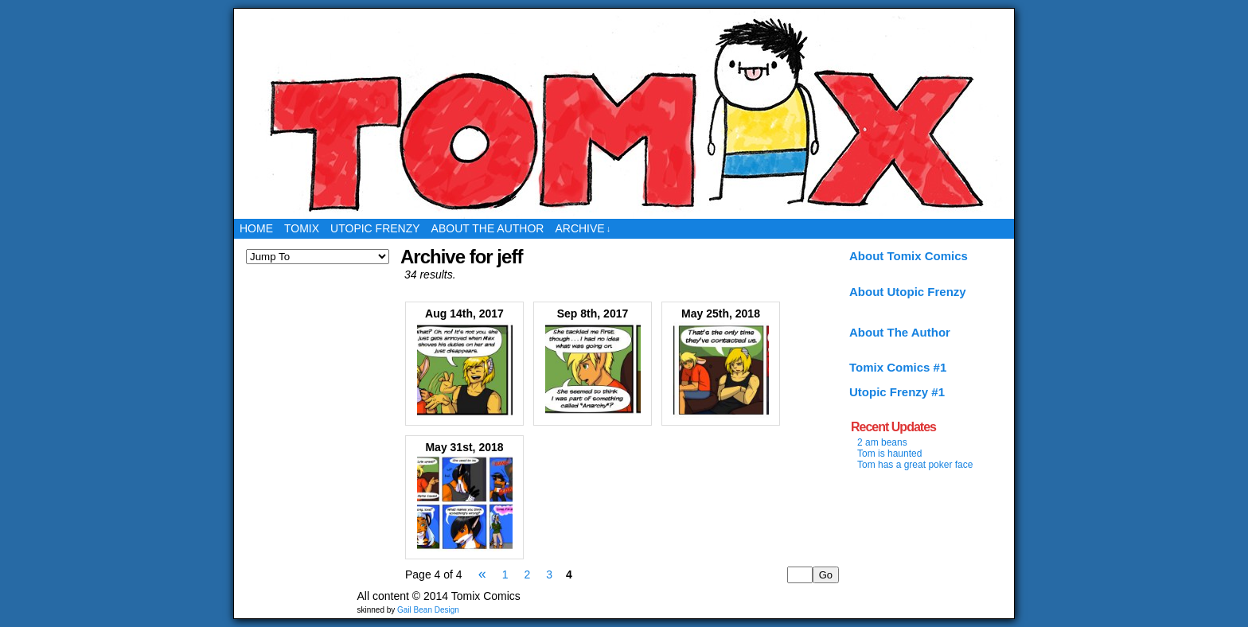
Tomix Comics (624, 114)
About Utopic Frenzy (907, 291)
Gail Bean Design (428, 610)
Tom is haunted (889, 453)
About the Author (487, 228)
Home (256, 228)
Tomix (301, 228)
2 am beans (882, 442)
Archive (582, 229)
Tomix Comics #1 (897, 367)
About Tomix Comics (908, 256)
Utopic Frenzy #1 (897, 392)
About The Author (899, 332)
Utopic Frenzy (375, 228)
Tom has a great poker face (915, 464)
